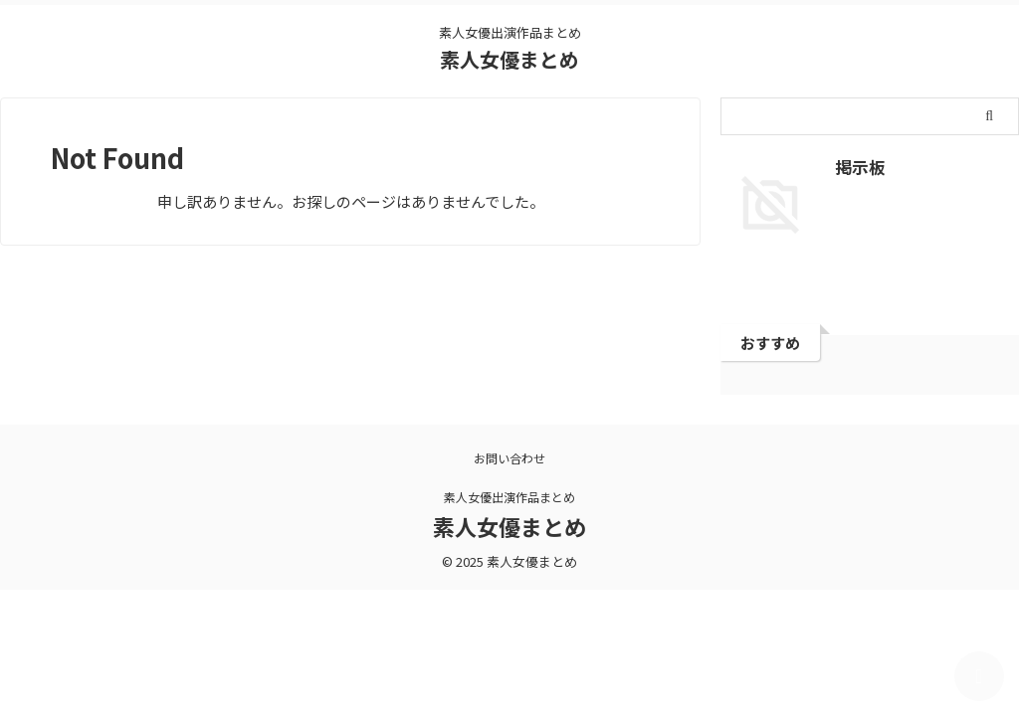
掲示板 (856, 165)
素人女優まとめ (509, 59)
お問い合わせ (509, 458)
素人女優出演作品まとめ (509, 496)
